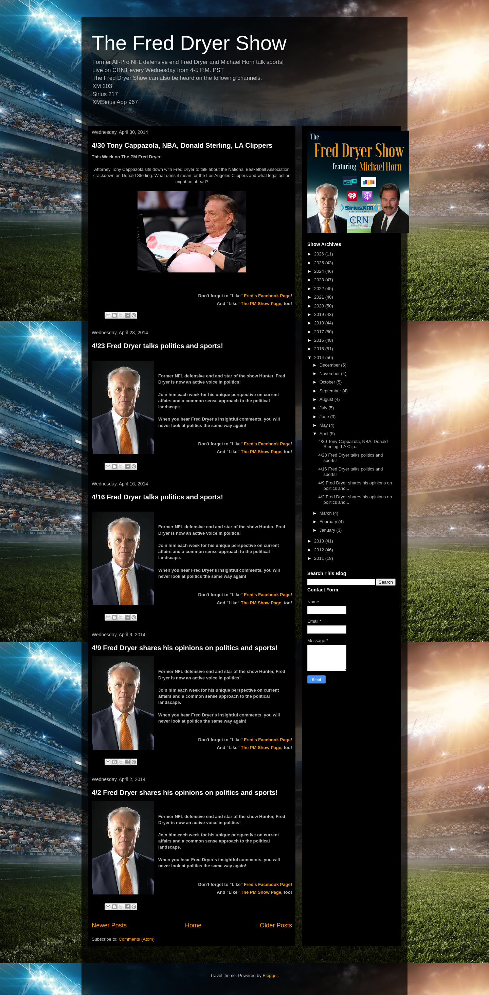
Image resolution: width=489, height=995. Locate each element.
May (324, 425)
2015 (319, 348)
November (330, 373)
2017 (319, 331)
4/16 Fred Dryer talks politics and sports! (157, 497)
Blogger (270, 975)
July (324, 407)
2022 (319, 288)
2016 (319, 340)
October (328, 382)
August (327, 399)
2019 (319, 314)
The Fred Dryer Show (189, 43)
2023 (319, 279)
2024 (319, 271)
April (325, 433)
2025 (319, 262)
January (328, 530)
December (330, 365)
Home (193, 925)
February (329, 521)
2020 (319, 305)
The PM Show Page (261, 303)
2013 (319, 541)
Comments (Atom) (137, 939)
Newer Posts (109, 925)
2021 (319, 297)
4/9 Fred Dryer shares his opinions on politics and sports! (185, 648)
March (326, 513)
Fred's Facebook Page (267, 295)
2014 (319, 357)
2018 (319, 322)
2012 (319, 549)
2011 (319, 558)
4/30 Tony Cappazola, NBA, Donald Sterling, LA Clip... (352, 444)
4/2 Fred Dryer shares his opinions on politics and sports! (185, 792)
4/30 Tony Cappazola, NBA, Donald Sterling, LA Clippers (182, 145)
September (331, 390)
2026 (319, 253)
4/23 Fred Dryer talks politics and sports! (157, 346)
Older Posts (276, 925)
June (325, 416)
